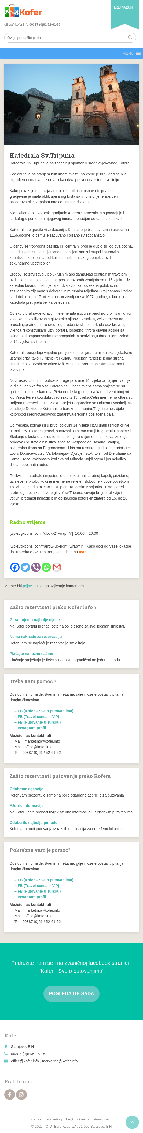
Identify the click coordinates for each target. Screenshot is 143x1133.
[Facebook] (15, 567)
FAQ (69, 1119)
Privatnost (101, 1119)
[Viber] (36, 567)
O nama (83, 1119)
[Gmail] (56, 567)
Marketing (54, 1119)
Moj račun (123, 8)
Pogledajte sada (71, 993)
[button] (128, 53)
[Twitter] (25, 567)
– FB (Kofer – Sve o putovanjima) (43, 711)
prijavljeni (30, 586)
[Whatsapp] (46, 567)
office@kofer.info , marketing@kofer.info (44, 1061)
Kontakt (36, 1119)
